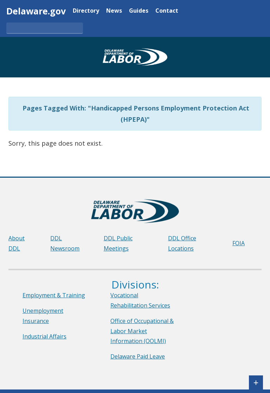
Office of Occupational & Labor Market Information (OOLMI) (142, 331)
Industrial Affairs (44, 336)
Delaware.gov (36, 11)
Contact (166, 11)
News (114, 11)
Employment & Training (53, 295)
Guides (138, 11)
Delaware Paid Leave (137, 356)
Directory (86, 11)
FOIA (238, 243)
